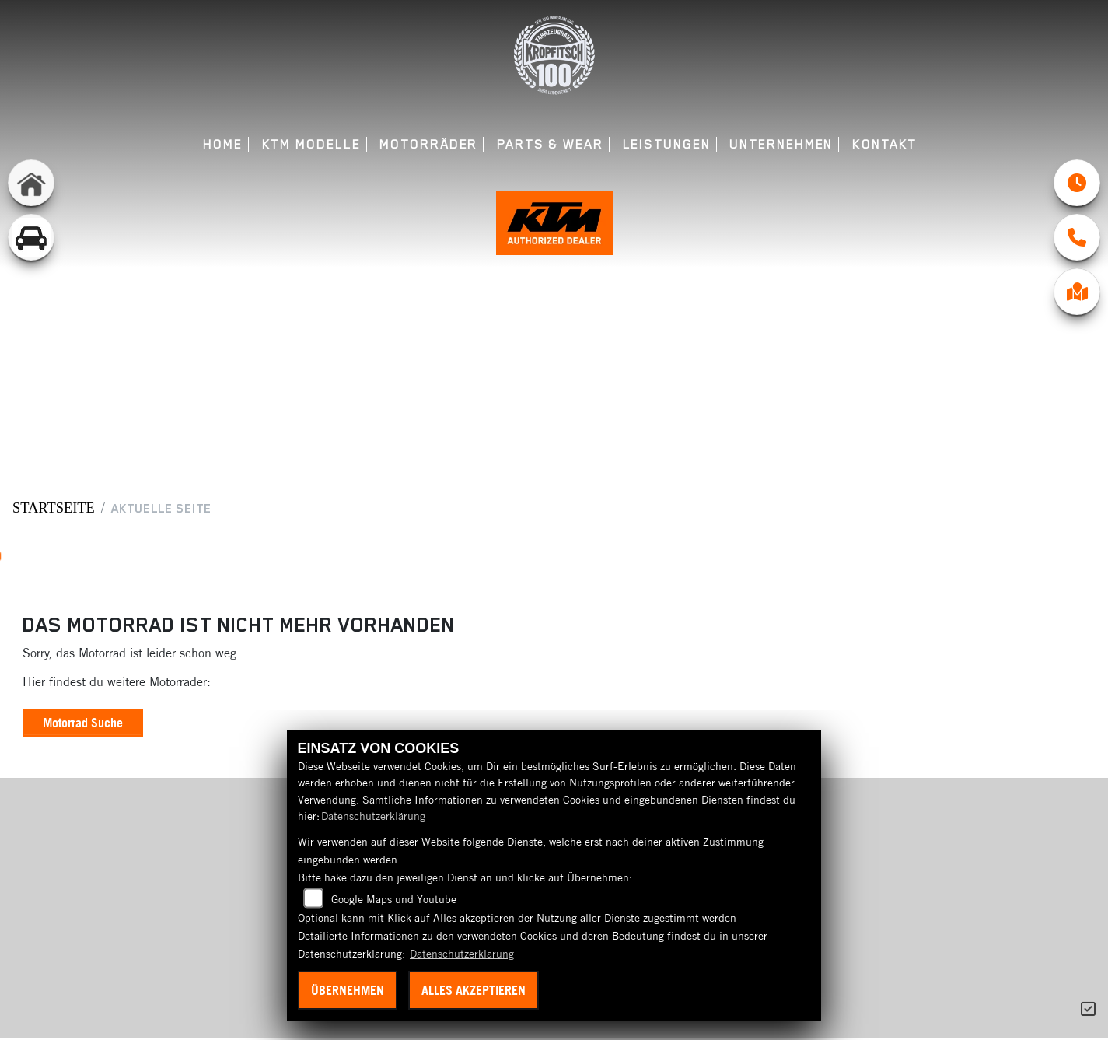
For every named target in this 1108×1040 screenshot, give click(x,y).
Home (223, 144)
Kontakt (884, 144)
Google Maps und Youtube (393, 899)
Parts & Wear (550, 144)
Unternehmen (781, 144)
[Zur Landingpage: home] (31, 182)
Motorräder (428, 144)
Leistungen (667, 144)
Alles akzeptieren (473, 990)
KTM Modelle (311, 144)
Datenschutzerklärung (373, 816)
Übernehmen (347, 990)
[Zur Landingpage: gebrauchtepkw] (31, 237)
